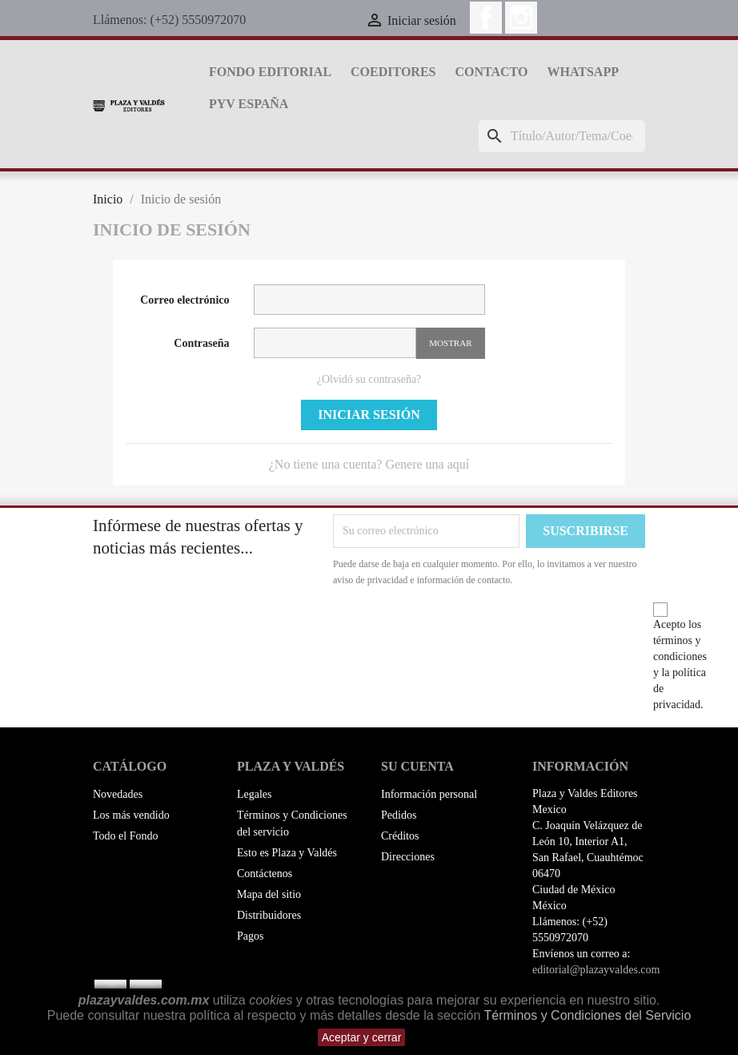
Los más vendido (131, 815)
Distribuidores (269, 915)
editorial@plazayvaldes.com (596, 970)
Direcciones (408, 857)
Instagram (521, 18)
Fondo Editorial (270, 72)
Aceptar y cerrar (362, 1037)
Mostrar (450, 343)
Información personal (429, 794)
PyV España (248, 104)
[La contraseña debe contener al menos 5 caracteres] (335, 343)
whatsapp (582, 72)
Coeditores (393, 72)
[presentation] (466, 632)
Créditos (400, 836)
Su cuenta (417, 766)
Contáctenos (264, 874)
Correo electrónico (184, 300)
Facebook (486, 18)
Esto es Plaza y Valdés (287, 853)
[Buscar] (562, 136)
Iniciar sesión (369, 414)
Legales (254, 794)
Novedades (117, 794)
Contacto (491, 72)
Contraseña (201, 343)
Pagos (250, 936)
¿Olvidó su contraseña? (369, 379)
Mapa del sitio (269, 894)
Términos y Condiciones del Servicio (588, 1015)
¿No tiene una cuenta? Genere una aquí (369, 464)
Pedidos (398, 815)
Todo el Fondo (125, 836)
